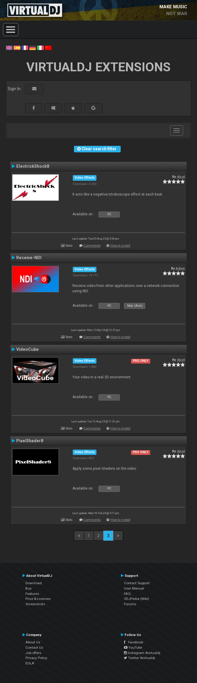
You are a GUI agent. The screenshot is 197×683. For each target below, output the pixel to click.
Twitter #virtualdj (139, 658)
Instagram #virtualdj (142, 653)
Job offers (33, 653)
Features (32, 594)
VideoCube (27, 349)
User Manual (134, 588)
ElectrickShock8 (32, 166)
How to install (120, 246)
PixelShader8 (29, 440)
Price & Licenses (38, 599)
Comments (92, 246)
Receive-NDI (28, 257)
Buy (28, 588)
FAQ (127, 594)
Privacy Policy (36, 658)
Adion (180, 268)
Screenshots (35, 604)
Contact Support (137, 583)
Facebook (133, 642)
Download (33, 583)
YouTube (133, 647)
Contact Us (34, 647)
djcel (181, 177)
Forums (130, 604)
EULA (29, 663)
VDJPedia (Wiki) (136, 599)
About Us (32, 642)
